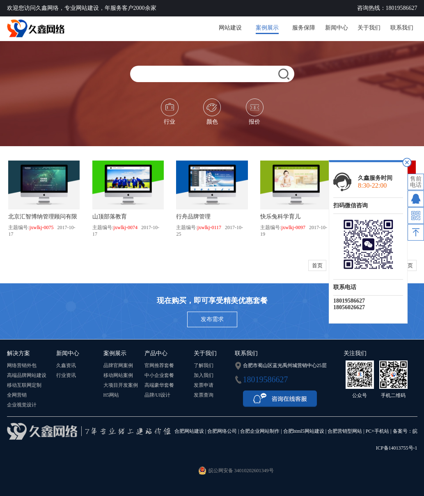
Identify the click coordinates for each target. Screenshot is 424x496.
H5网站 (111, 395)
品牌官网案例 (118, 365)
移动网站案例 (118, 375)
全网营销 (17, 395)
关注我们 (355, 353)
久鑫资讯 (66, 365)
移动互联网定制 (24, 385)
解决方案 (18, 353)
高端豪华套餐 (159, 385)
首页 (317, 265)
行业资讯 (66, 375)
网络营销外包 (22, 365)
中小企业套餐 (159, 375)
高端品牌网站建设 (26, 375)
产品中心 (155, 353)
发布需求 (212, 319)
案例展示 (267, 28)
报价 (255, 112)
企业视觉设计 (22, 405)
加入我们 (203, 375)
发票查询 (203, 395)
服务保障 (303, 28)
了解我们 (203, 365)
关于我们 (369, 28)
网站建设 (230, 28)
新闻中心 (336, 28)
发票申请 (203, 385)
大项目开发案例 (120, 385)
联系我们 (401, 28)
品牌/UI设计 (157, 395)
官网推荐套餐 (159, 365)
